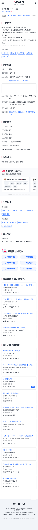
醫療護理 (20, 15)
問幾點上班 (11, 269)
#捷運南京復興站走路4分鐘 (18, 81)
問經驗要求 (29, 257)
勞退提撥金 (5, 214)
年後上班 (5, 57)
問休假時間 (11, 257)
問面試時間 (11, 263)
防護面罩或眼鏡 (23, 222)
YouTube (23, 504)
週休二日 (13, 53)
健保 (9, 210)
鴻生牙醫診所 (26, 15)
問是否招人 (29, 263)
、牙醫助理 (20, 112)
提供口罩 (5, 222)
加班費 (15, 210)
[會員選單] (35, 3)
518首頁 (9, 15)
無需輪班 (29, 53)
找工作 (14, 15)
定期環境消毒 (6, 226)
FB (19, 504)
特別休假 (30, 210)
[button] (10, 194)
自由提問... (29, 269)
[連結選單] (3, 3)
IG (14, 504)
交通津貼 (5, 53)
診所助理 (12, 112)
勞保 (3, 210)
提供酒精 (13, 222)
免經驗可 (21, 53)
